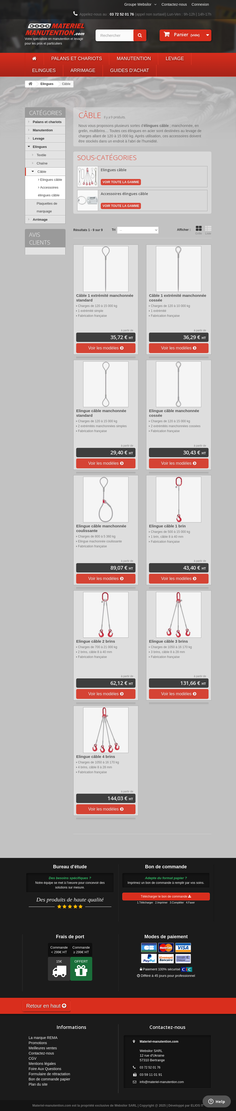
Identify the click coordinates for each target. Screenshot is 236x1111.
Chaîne (42, 163)
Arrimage (82, 70)
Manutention (134, 58)
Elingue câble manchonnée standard (101, 413)
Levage (175, 58)
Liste (208, 230)
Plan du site (38, 1084)
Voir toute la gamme (121, 182)
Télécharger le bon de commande (166, 896)
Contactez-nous (174, 4)
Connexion (200, 4)
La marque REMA (43, 1038)
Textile (41, 155)
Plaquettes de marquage (47, 207)
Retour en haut (46, 1006)
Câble (42, 172)
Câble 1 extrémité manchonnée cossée (177, 297)
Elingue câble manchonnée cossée (174, 413)
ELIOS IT (197, 1105)
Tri (114, 230)
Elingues (44, 70)
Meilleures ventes (43, 1048)
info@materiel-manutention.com (162, 1082)
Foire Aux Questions (45, 1069)
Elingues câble (50, 180)
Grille (198, 230)
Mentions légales (42, 1064)
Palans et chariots (76, 58)
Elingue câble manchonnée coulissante (101, 528)
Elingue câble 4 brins (95, 756)
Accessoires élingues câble (49, 191)
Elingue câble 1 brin (167, 526)
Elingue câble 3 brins (168, 641)
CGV (33, 1058)
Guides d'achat (129, 70)
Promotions (38, 1043)
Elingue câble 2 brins (95, 641)
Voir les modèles (106, 348)
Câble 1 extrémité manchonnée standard (104, 297)
